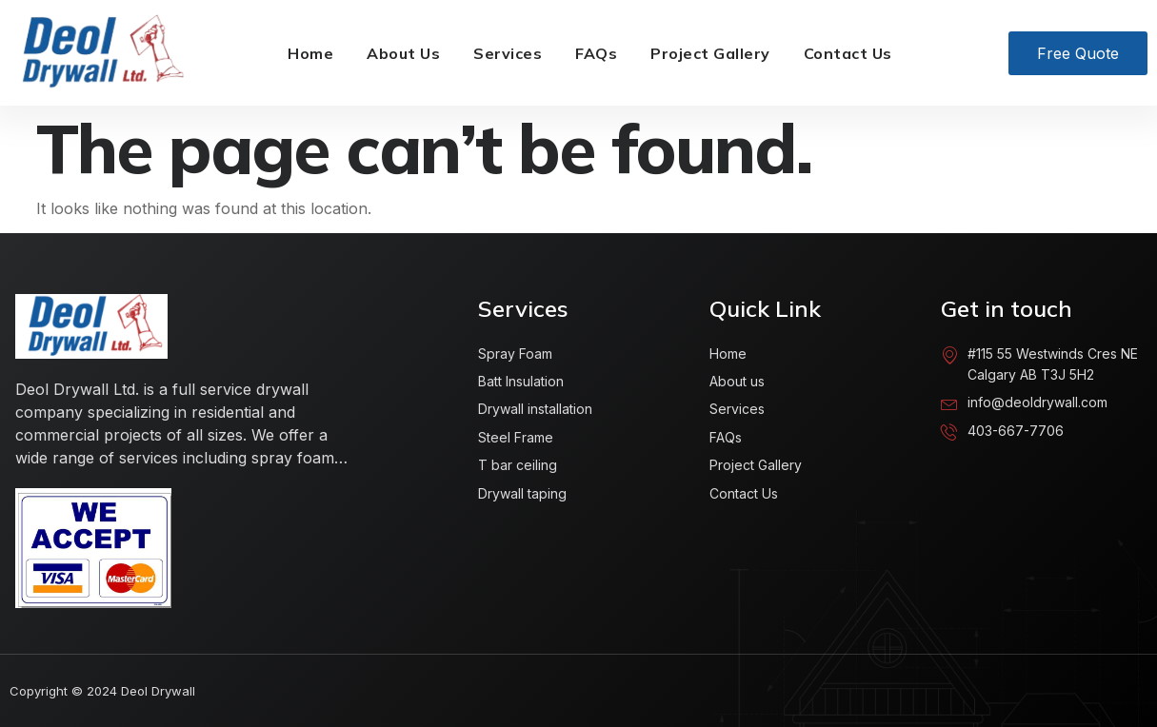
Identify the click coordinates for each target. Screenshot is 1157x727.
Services (507, 53)
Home (310, 53)
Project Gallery (710, 53)
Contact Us (848, 53)
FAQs (596, 53)
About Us (403, 53)
